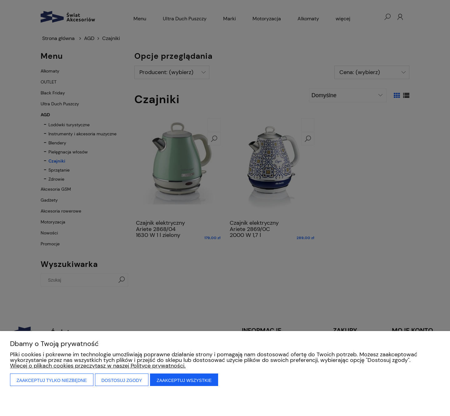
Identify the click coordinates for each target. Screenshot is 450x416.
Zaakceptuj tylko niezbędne (52, 380)
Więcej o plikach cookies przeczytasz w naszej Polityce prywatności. (98, 365)
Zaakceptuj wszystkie (184, 380)
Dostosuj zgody (122, 380)
